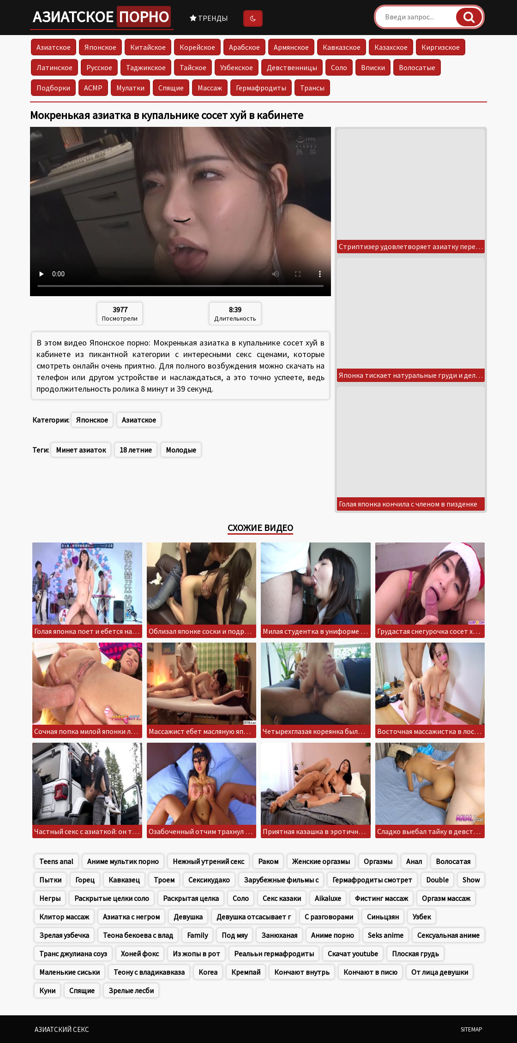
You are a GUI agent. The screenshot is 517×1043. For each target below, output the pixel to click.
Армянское (291, 47)
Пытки (50, 879)
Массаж (210, 87)
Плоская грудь (415, 953)
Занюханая (279, 935)
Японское (100, 47)
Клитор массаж (64, 916)
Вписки (373, 67)
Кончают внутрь (302, 972)
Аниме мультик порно (123, 861)
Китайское (148, 47)
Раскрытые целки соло (111, 898)
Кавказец (124, 879)
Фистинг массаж (381, 898)
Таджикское (146, 67)
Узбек (422, 916)
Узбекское (236, 67)
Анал (414, 861)
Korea (207, 972)
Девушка (188, 916)
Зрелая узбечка (64, 935)
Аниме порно (332, 935)
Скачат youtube (353, 953)
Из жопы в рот (196, 953)
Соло (339, 67)
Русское (99, 67)
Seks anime (385, 935)
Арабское (244, 47)
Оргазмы (378, 861)
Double (437, 879)
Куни (47, 990)
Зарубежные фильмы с (281, 879)
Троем (164, 879)
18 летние (136, 449)
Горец (85, 879)
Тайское (193, 67)
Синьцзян (383, 916)
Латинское (54, 67)
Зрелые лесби (131, 990)
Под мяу (234, 935)
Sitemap (471, 1029)
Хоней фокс (140, 953)
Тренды (209, 18)
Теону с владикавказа (149, 972)
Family (197, 935)
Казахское (391, 47)
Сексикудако (209, 879)
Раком (268, 861)
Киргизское (440, 47)
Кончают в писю (370, 972)
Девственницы (292, 67)
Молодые (181, 449)
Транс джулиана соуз (73, 953)
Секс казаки (282, 898)
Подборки (53, 87)
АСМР (93, 87)
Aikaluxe (328, 898)
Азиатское (102, 16)
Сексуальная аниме (448, 935)
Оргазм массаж (446, 898)
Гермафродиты (261, 87)
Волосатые (417, 67)
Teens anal (56, 861)
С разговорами (329, 916)
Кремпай (245, 972)
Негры (49, 898)
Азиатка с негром (131, 916)
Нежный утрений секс (208, 861)
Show (471, 879)
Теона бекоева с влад (138, 935)
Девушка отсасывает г (253, 916)
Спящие (171, 87)
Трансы (312, 87)
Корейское (197, 47)
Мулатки (130, 87)
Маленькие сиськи (69, 972)
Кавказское (342, 47)
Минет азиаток (81, 449)
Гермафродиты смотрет (372, 879)
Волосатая (453, 861)
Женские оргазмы (321, 861)
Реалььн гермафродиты (274, 953)
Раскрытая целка (191, 898)
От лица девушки (439, 972)
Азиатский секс (62, 1029)
